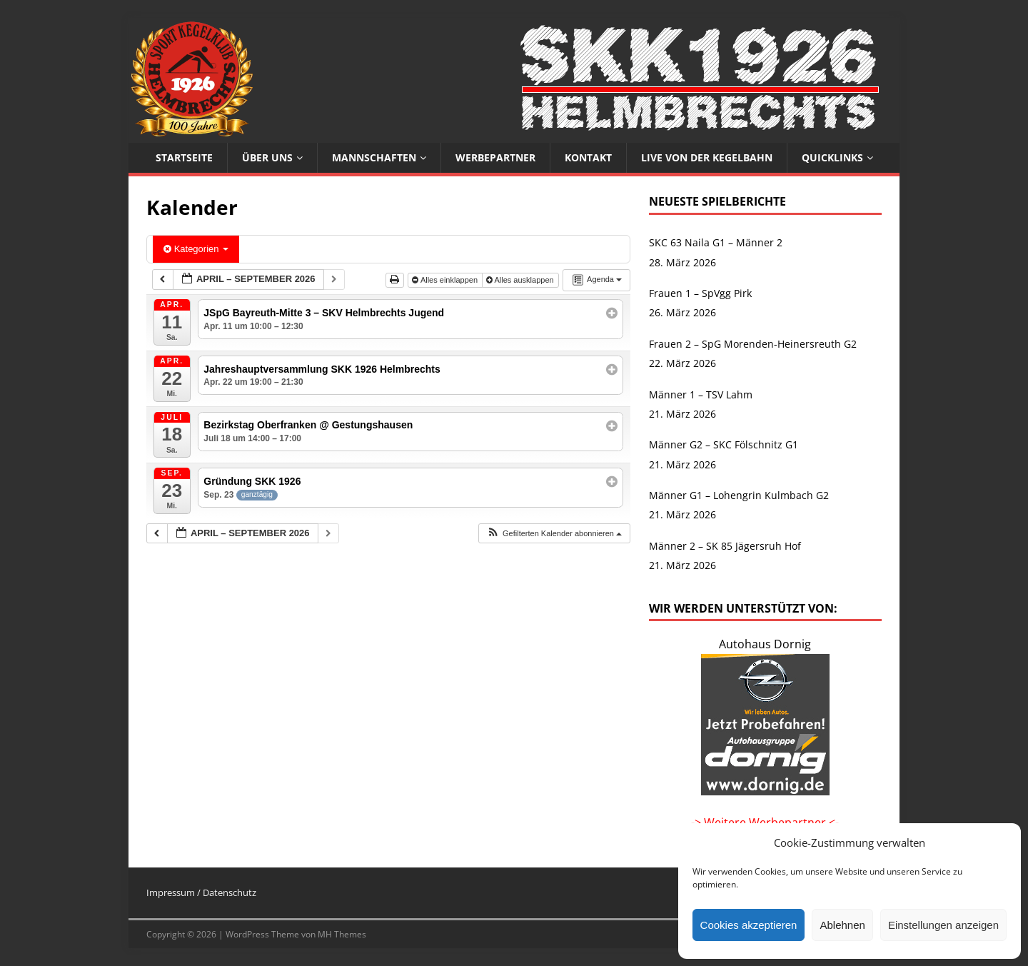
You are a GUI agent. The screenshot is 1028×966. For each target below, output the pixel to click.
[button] (554, 533)
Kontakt (588, 157)
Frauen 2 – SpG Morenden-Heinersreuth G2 (753, 344)
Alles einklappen (446, 280)
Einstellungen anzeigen (943, 925)
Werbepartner (495, 157)
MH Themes (342, 934)
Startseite (184, 157)
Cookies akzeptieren (748, 925)
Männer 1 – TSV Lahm (700, 394)
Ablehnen (842, 925)
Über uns (267, 157)
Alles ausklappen (521, 280)
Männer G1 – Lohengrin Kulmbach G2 (739, 495)
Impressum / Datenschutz (201, 892)
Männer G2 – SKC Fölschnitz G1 (723, 444)
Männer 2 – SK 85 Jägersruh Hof (725, 546)
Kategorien (195, 248)
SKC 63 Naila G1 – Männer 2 (715, 242)
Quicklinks (832, 157)
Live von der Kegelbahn (706, 157)
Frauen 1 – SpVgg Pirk (700, 293)
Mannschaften (374, 157)
